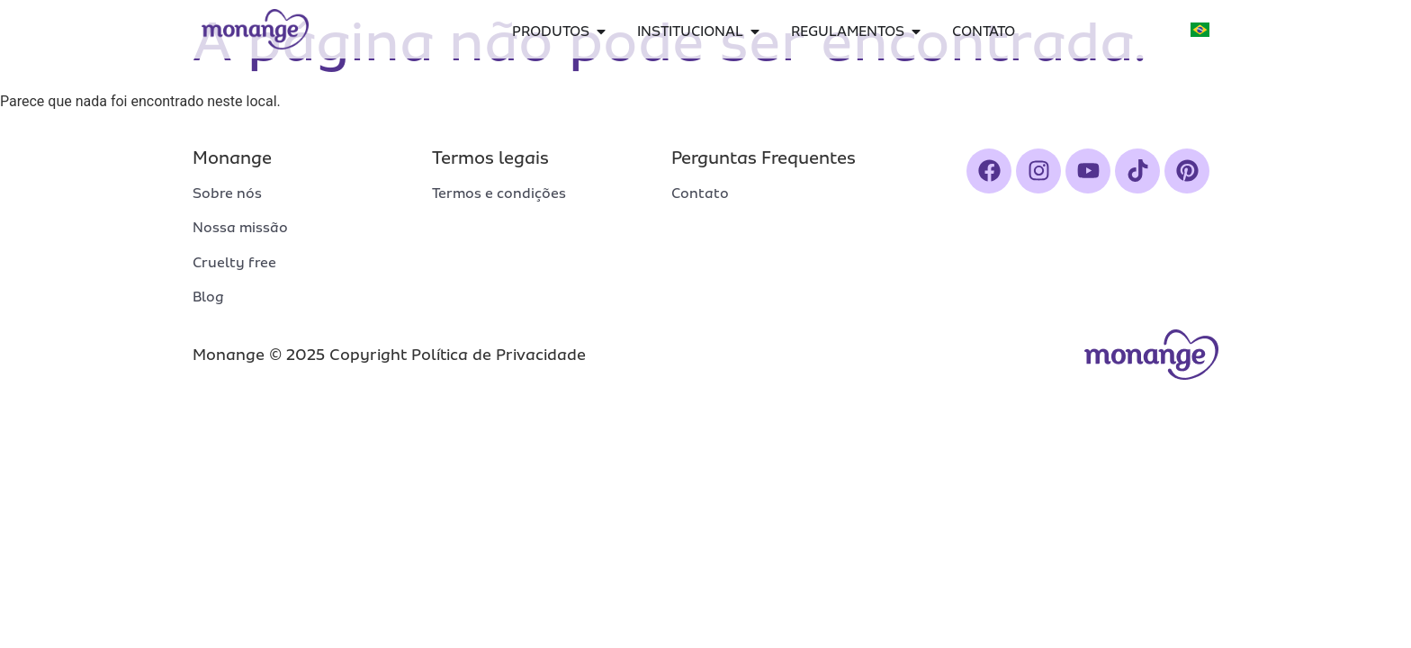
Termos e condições (499, 193)
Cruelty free (234, 263)
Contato (700, 193)
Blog (208, 297)
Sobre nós (227, 193)
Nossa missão (240, 228)
